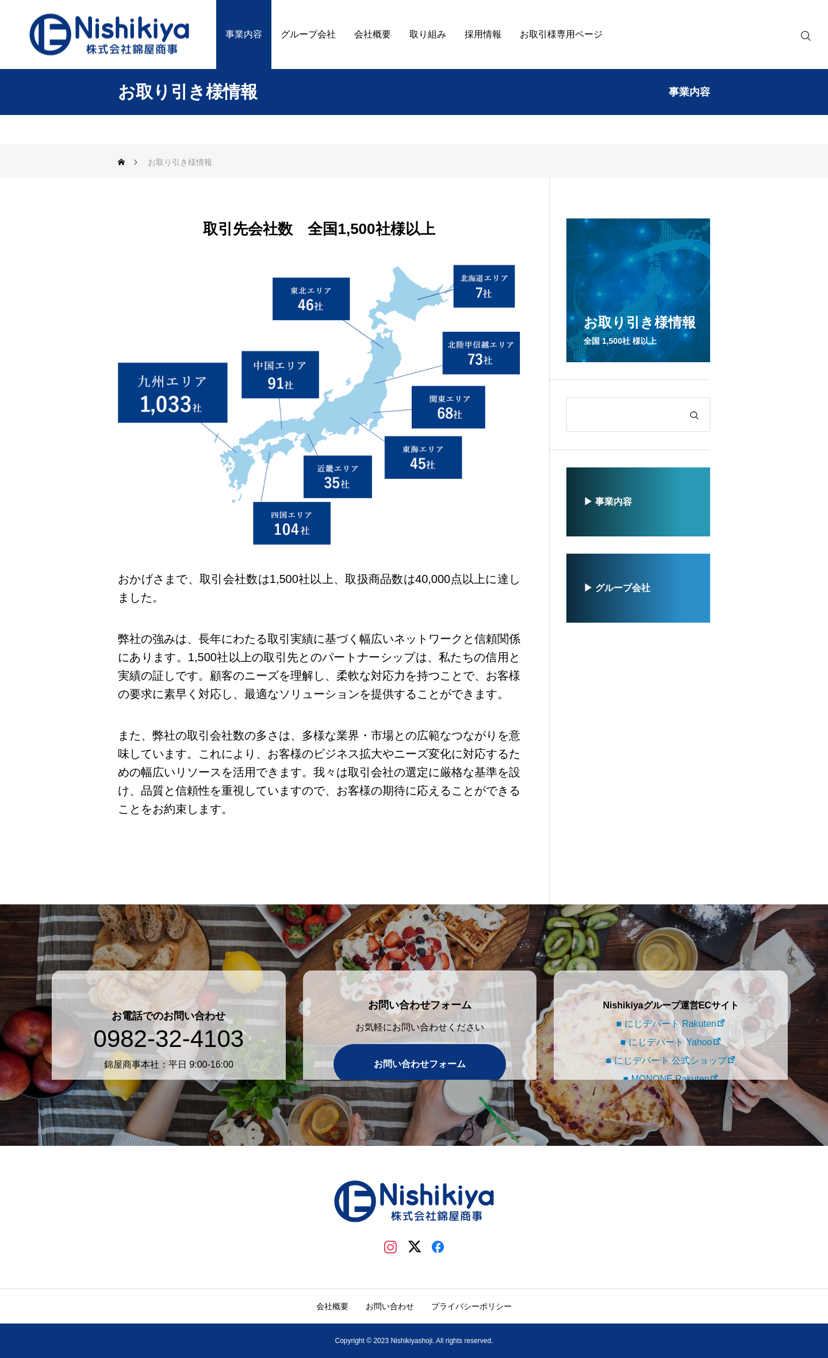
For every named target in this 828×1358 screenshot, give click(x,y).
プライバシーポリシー (471, 1306)
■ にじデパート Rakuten (664, 1006)
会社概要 (372, 34)
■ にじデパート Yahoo (665, 1025)
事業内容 (243, 34)
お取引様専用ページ (561, 34)
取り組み (427, 34)
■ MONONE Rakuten (664, 1062)
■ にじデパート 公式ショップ (664, 1043)
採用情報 (483, 34)
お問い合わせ (390, 1306)
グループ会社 (308, 34)
